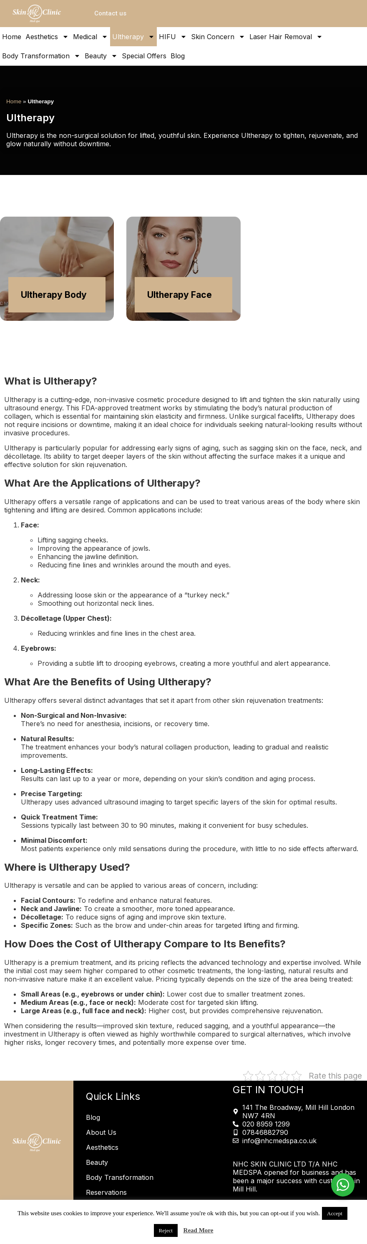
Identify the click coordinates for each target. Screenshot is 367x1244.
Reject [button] (166, 1230)
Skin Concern (218, 36)
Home (11, 36)
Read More (199, 1230)
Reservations (106, 1192)
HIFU (173, 36)
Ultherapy (133, 36)
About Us (101, 1132)
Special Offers (144, 56)
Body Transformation (41, 55)
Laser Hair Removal (286, 36)
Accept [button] (334, 1213)
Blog (178, 56)
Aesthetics (47, 36)
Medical (90, 36)
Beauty (101, 55)
